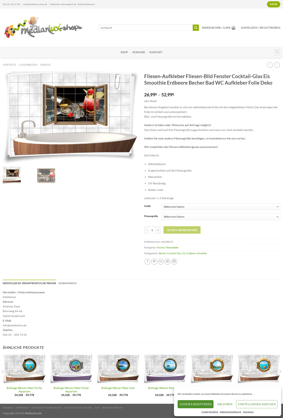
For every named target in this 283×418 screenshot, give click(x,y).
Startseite (9, 64)
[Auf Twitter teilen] (154, 262)
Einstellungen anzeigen (257, 404)
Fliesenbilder (28, 64)
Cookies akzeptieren (196, 404)
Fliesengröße (151, 216)
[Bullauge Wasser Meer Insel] (118, 369)
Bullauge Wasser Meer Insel (118, 388)
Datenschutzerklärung (230, 411)
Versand (138, 52)
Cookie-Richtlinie (210, 411)
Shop (124, 52)
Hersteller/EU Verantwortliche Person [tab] (29, 283)
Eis (183, 253)
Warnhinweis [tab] (67, 283)
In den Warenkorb (182, 230)
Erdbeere (191, 253)
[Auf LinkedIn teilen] (174, 262)
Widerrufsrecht (112, 407)
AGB (97, 407)
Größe (147, 206)
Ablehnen (224, 404)
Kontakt (155, 52)
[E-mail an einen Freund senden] (161, 262)
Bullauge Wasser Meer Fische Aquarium (24, 389)
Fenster (45, 64)
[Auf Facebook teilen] (148, 262)
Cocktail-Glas (174, 253)
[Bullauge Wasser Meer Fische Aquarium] (24, 369)
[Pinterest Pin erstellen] (167, 262)
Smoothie (202, 253)
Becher (162, 253)
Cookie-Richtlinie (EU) (78, 407)
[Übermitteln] (196, 28)
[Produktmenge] (152, 230)
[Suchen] (277, 52)
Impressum (248, 411)
